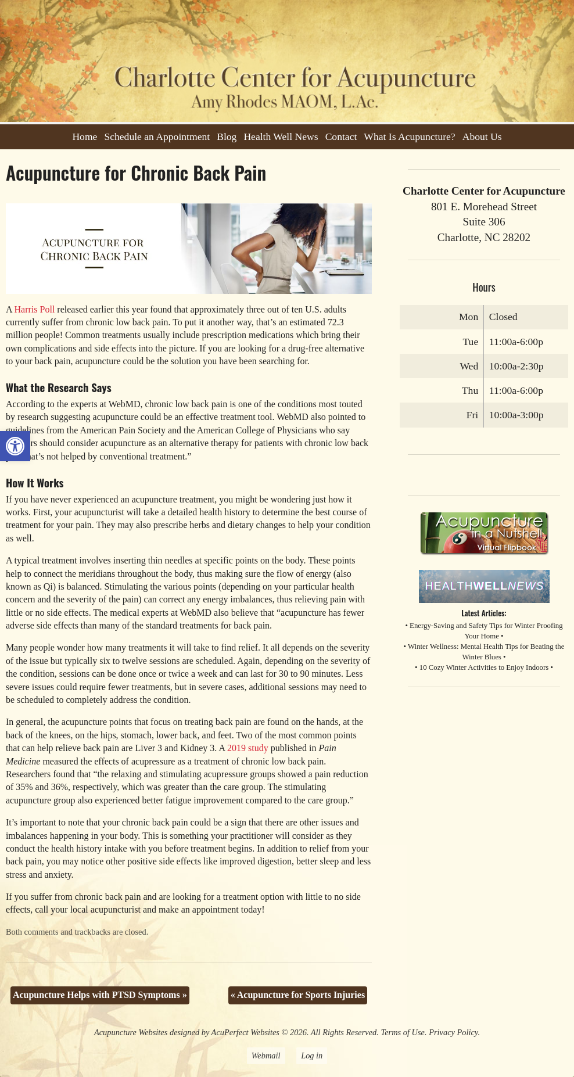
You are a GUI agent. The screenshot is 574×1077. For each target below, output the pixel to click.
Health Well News (280, 136)
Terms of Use (403, 1032)
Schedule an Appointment (157, 136)
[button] (15, 446)
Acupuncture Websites (130, 1032)
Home (84, 136)
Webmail (266, 1055)
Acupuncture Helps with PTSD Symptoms (100, 995)
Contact (341, 136)
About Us (482, 136)
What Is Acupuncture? (409, 136)
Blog (226, 136)
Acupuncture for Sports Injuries (298, 995)
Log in (311, 1055)
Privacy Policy (453, 1032)
